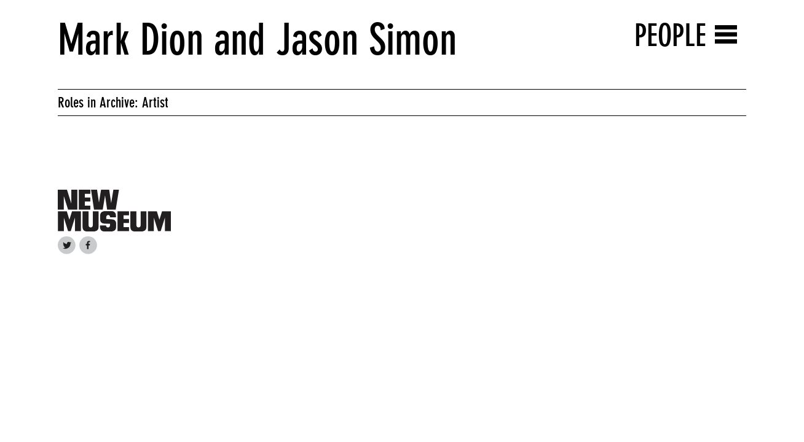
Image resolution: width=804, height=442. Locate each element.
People (670, 35)
